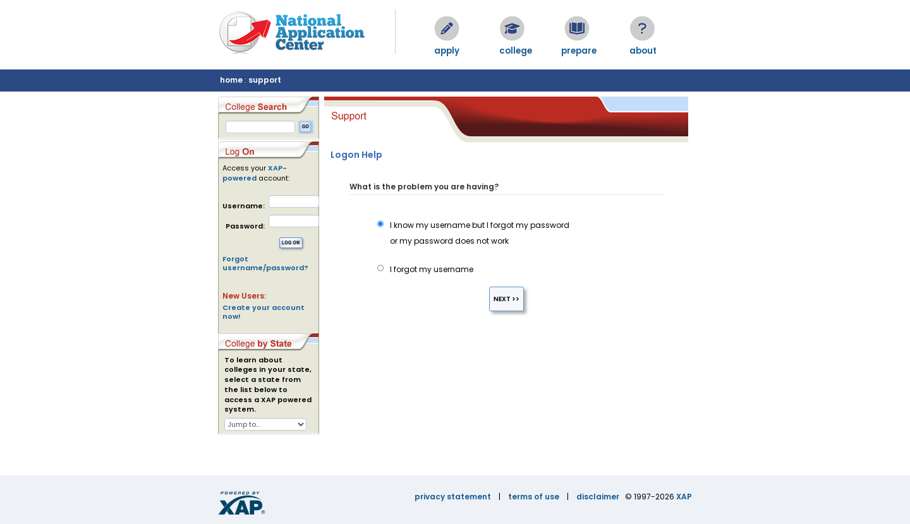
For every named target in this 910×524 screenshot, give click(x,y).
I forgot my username (425, 269)
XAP (684, 496)
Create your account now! (263, 312)
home (231, 79)
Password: (245, 226)
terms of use (533, 496)
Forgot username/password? (265, 263)
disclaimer (597, 496)
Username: (243, 206)
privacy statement (453, 496)
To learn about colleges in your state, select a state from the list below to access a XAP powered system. (268, 385)
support (264, 79)
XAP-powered (254, 173)
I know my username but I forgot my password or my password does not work (473, 233)
